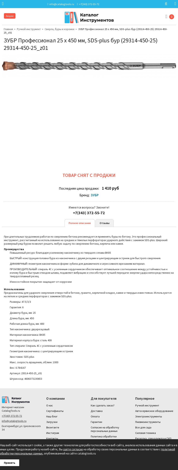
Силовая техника (145, 433)
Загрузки (51, 422)
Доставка (97, 411)
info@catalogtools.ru (14, 421)
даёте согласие (73, 449)
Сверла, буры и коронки (59, 29)
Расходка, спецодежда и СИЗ (153, 438)
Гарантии (96, 422)
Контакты (52, 438)
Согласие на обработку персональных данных (105, 429)
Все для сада (143, 427)
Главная (8, 29)
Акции (10, 16)
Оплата (95, 416)
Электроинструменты (148, 416)
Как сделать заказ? (102, 405)
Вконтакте (52, 427)
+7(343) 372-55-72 (12, 416)
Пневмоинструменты (148, 422)
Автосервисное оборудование (154, 411)
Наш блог (51, 416)
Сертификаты (55, 411)
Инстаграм (52, 433)
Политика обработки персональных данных (104, 438)
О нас (49, 405)
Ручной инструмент (29, 29)
